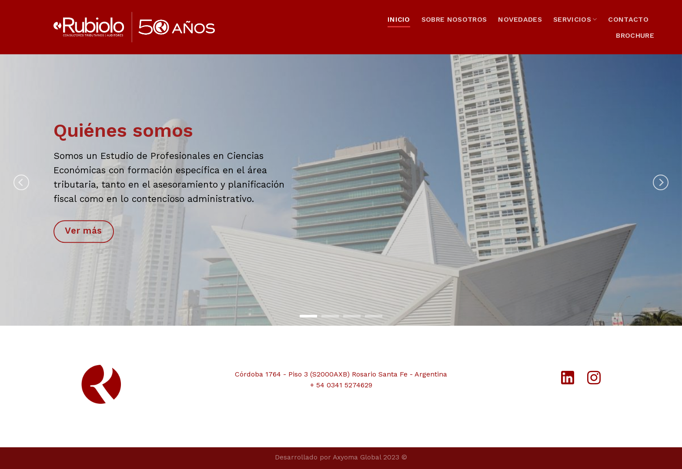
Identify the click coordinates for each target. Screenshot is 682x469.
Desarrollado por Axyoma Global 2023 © (341, 457)
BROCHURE (635, 35)
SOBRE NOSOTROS (454, 19)
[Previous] (21, 182)
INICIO (399, 19)
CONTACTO (628, 19)
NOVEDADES (520, 19)
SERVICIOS (575, 19)
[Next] (661, 182)
